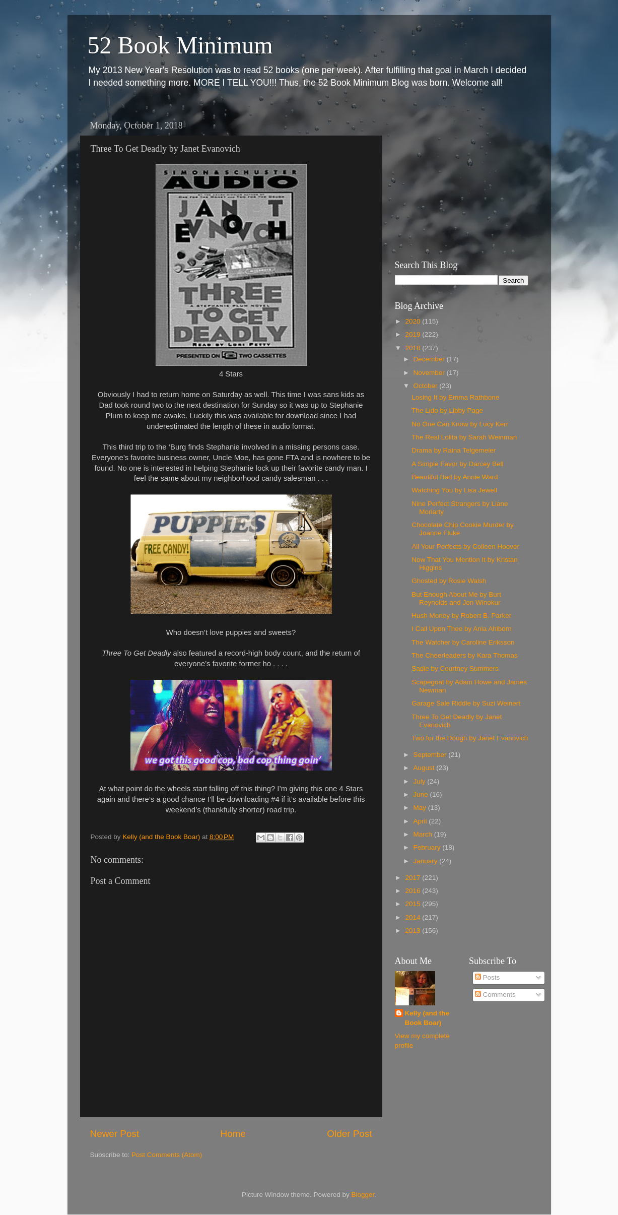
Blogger (363, 1194)
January (427, 861)
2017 (413, 877)
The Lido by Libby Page (447, 410)
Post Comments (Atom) (166, 1155)
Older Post (349, 1133)
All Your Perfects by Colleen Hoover (465, 546)
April (421, 821)
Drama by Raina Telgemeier (453, 450)
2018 (413, 348)
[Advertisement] (458, 179)
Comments (495, 994)
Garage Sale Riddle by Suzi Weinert (465, 703)
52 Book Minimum (180, 45)
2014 (413, 917)
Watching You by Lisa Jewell (454, 490)
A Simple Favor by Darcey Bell (457, 464)
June (422, 794)
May (421, 807)
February (428, 847)
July (421, 781)
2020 (413, 321)
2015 (413, 904)
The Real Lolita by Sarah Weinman (464, 437)
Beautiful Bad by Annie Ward (454, 477)
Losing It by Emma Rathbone (455, 397)
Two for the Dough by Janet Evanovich (469, 738)
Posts (487, 977)
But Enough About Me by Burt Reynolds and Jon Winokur (456, 598)
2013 (413, 930)
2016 (413, 890)
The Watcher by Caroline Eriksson (462, 642)
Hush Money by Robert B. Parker (461, 615)
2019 (413, 334)
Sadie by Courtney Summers (455, 668)
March (424, 834)
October (427, 386)
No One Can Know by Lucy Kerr (459, 424)
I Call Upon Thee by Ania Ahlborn (461, 628)
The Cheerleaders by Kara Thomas (464, 655)
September (431, 754)
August (425, 768)
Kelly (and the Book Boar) (427, 1018)
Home (233, 1133)
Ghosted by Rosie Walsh (448, 581)
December (430, 359)
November (430, 372)
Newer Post (115, 1133)
